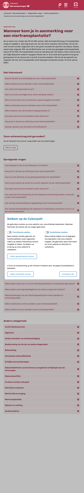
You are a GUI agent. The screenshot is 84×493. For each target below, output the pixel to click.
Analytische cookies (59, 232)
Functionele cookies (21, 232)
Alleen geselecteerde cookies (22, 256)
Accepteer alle (68, 274)
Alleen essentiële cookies (20, 274)
